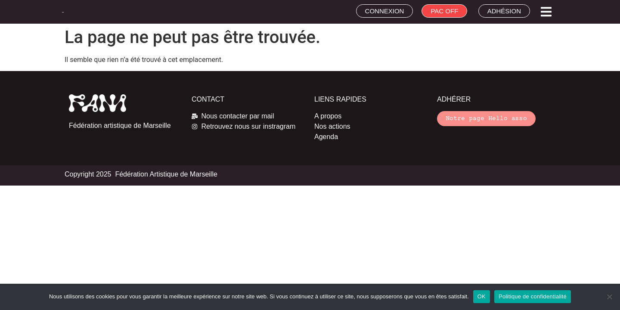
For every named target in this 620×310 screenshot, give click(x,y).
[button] (546, 11)
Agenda (326, 136)
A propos (327, 116)
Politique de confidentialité (533, 296)
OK (481, 296)
